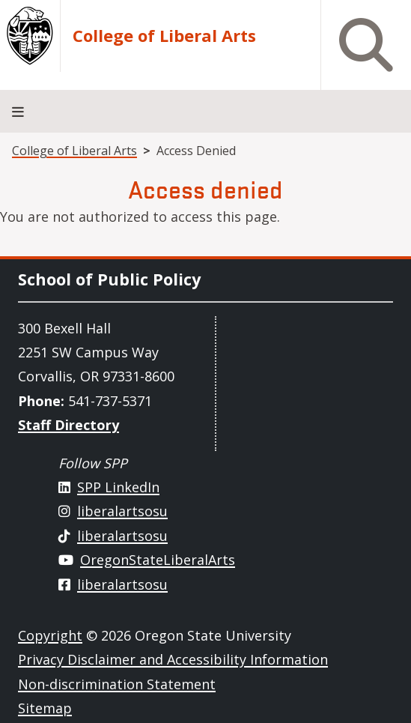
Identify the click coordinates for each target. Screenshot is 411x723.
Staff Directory (68, 425)
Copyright (50, 635)
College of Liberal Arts (164, 35)
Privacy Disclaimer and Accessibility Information (173, 659)
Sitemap (45, 708)
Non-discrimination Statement (117, 684)
